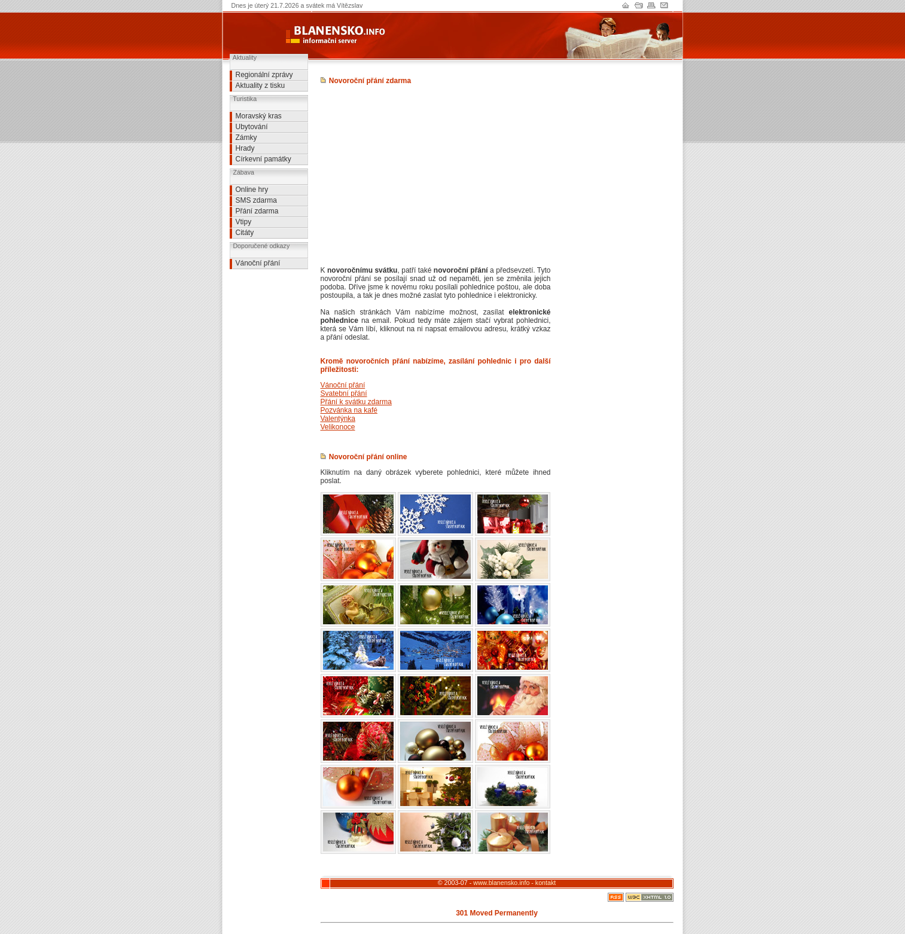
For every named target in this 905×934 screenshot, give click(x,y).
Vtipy (244, 222)
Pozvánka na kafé (349, 410)
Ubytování (252, 127)
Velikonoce (338, 427)
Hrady (245, 148)
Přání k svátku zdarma (356, 402)
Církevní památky (263, 159)
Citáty (245, 232)
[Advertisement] (265, 296)
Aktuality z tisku (260, 85)
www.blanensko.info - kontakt (514, 882)
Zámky (246, 137)
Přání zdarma (257, 211)
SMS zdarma (256, 200)
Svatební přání (344, 393)
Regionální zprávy (264, 75)
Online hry (252, 189)
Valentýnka (338, 418)
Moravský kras (259, 116)
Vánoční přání (258, 263)
